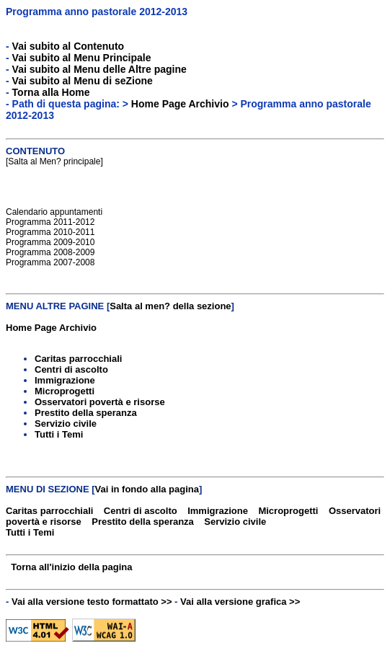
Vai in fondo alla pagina (147, 489)
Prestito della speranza (86, 412)
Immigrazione (65, 380)
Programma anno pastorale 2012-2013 (96, 11)
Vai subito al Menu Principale (81, 57)
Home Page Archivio (180, 104)
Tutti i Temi (59, 434)
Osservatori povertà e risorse (100, 401)
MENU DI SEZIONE (47, 489)
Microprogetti (64, 391)
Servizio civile (66, 423)
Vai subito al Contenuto (68, 46)
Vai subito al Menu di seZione (82, 81)
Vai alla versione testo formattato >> (92, 601)
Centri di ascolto (71, 369)
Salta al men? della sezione (170, 306)
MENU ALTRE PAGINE (55, 306)
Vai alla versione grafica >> (240, 601)
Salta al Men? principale (54, 161)
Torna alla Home (51, 92)
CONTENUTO (35, 151)
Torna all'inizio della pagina (71, 567)
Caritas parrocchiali (78, 358)
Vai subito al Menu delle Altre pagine (99, 69)
